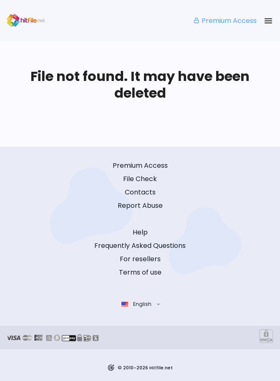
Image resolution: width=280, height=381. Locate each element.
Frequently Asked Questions (140, 245)
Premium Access (225, 20)
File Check (140, 179)
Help (140, 232)
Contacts (140, 192)
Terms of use (140, 272)
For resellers (140, 259)
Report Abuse (140, 205)
